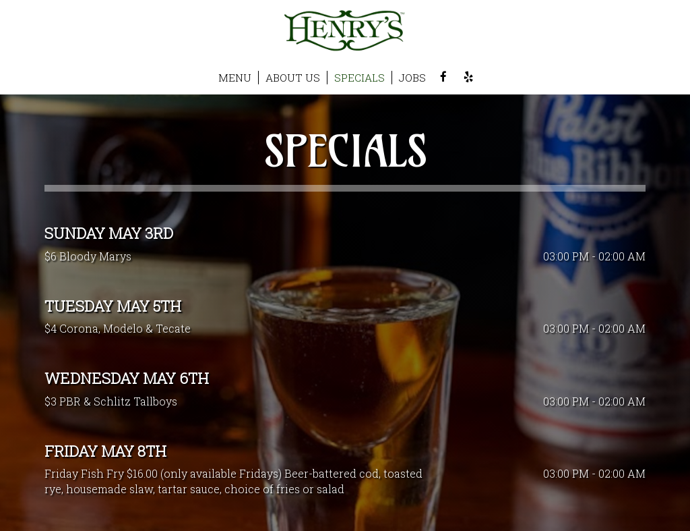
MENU (234, 77)
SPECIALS (359, 77)
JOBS (412, 77)
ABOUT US (292, 77)
